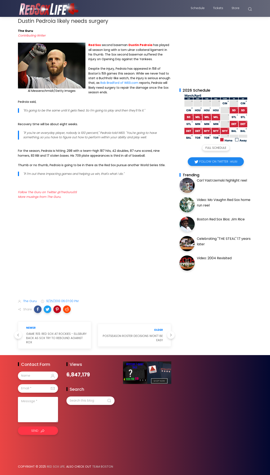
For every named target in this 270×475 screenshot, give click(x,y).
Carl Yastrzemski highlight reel (222, 180)
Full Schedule (215, 148)
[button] (38, 309)
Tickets (218, 9)
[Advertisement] (94, 262)
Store (235, 9)
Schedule (198, 9)
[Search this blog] (90, 400)
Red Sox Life (56, 466)
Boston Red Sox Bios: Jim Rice (221, 219)
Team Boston (102, 466)
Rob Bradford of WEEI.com (119, 83)
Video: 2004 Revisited (214, 258)
